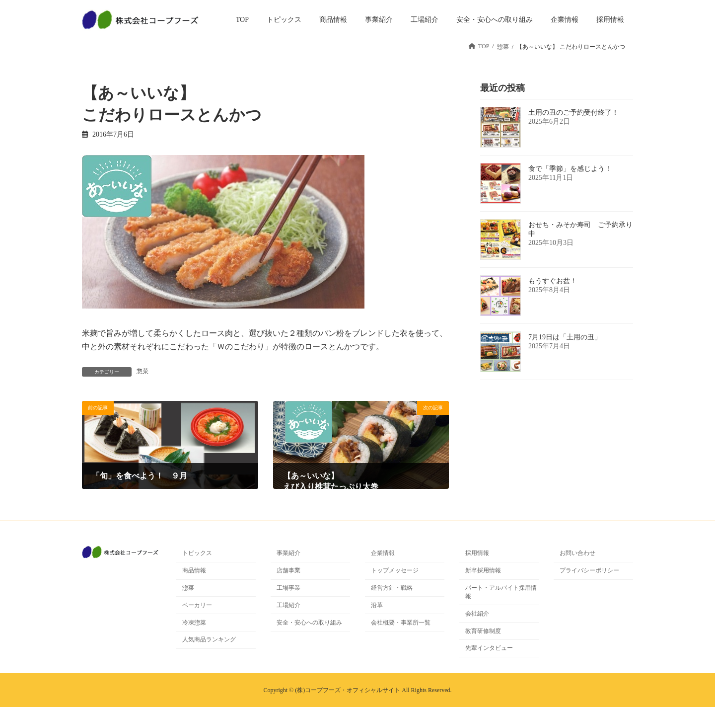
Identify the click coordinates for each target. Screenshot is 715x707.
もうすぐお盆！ (552, 281)
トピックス (197, 553)
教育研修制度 (483, 631)
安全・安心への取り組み (309, 622)
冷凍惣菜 (194, 622)
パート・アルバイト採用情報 (501, 592)
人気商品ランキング (209, 639)
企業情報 (383, 553)
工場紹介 (288, 605)
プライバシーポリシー (589, 570)
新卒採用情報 (483, 570)
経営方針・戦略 (392, 587)
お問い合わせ (577, 553)
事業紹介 (288, 553)
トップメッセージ (395, 570)
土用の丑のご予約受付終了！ (573, 112)
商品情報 (194, 570)
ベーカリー (197, 605)
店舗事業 (288, 570)
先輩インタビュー (489, 647)
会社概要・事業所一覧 (400, 622)
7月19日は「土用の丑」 (564, 337)
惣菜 (142, 371)
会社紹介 (477, 613)
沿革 (377, 605)
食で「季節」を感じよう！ (570, 168)
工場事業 (288, 587)
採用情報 (477, 553)
